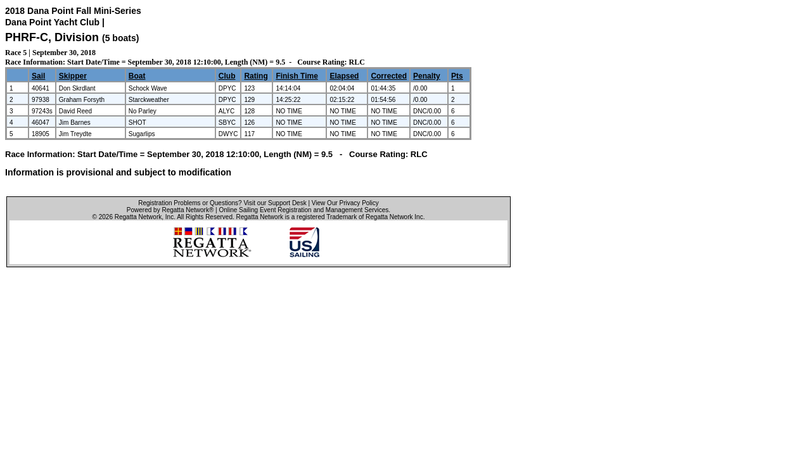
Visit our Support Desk (274, 203)
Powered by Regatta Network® (170, 209)
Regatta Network (138, 216)
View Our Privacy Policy (345, 203)
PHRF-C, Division (53, 37)
